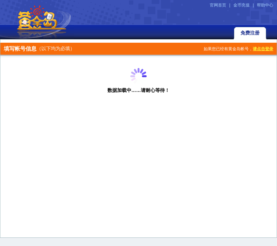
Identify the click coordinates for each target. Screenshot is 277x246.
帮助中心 (265, 5)
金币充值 (241, 5)
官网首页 (218, 5)
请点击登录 (263, 48)
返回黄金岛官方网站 (37, 19)
